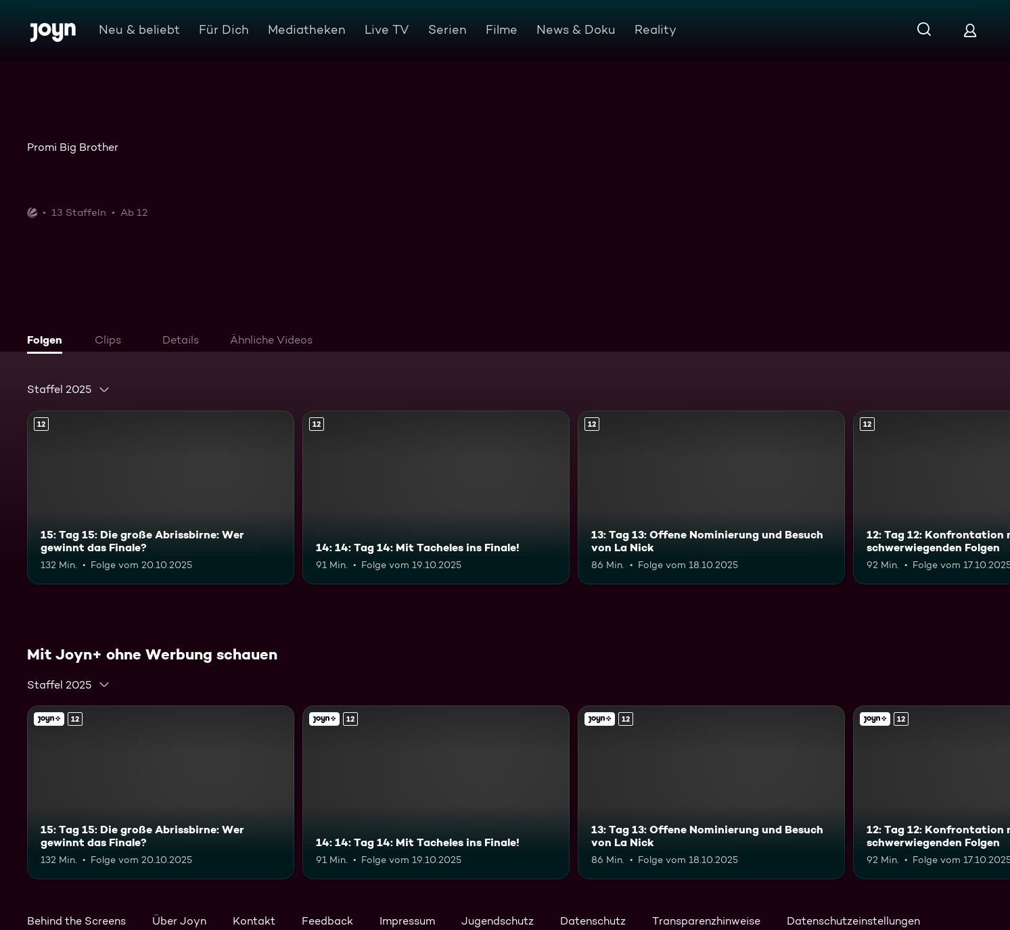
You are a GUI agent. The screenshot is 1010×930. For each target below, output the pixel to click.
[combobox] (68, 389)
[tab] (48, 341)
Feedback (327, 920)
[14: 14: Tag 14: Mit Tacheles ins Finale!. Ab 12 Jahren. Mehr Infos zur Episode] (436, 497)
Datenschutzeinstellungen (853, 920)
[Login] (970, 30)
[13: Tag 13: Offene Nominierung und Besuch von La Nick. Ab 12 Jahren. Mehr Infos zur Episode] (711, 497)
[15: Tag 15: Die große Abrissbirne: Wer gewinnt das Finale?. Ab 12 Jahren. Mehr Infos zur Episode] (160, 497)
